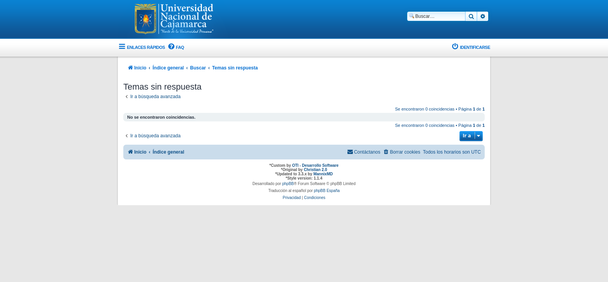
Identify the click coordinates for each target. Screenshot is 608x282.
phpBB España (327, 191)
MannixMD (323, 174)
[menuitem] (175, 47)
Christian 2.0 (315, 170)
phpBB (288, 184)
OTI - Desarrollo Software (315, 165)
